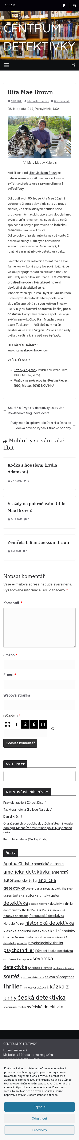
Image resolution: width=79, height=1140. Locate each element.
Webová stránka (16, 695)
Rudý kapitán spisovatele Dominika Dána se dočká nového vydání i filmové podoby (43, 425)
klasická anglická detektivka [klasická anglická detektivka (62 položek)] (26, 931)
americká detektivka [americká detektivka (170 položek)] (27, 872)
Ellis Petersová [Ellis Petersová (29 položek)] (56, 910)
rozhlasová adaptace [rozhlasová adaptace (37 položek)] (17, 959)
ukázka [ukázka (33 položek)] (41, 987)
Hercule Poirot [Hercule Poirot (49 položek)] (13, 924)
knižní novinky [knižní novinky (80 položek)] (62, 930)
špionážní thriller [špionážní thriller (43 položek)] (14, 1007)
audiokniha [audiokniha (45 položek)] (58, 888)
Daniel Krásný (12, 816)
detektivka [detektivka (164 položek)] (15, 903)
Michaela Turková (38, 101)
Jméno (10, 655)
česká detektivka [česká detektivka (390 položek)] (41, 997)
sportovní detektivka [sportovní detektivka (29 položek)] (32, 977)
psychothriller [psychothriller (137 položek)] (18, 950)
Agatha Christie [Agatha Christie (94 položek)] (18, 863)
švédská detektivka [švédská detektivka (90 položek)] (45, 1006)
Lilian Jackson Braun (43, 172)
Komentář (12, 603)
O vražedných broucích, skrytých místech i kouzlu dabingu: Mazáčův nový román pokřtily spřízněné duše (38, 828)
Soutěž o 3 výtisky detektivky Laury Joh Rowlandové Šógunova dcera (33, 410)
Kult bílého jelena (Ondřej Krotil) (25, 839)
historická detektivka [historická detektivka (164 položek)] (49, 923)
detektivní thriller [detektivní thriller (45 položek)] (62, 903)
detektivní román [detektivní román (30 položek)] (39, 903)
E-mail (9, 675)
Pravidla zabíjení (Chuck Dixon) (25, 802)
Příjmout (39, 1107)
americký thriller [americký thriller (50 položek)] (25, 881)
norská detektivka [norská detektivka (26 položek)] (45, 937)
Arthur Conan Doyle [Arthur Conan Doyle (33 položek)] (38, 888)
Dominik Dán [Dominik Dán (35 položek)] (39, 910)
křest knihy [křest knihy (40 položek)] (26, 937)
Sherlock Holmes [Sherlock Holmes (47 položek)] (40, 968)
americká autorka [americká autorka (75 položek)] (49, 864)
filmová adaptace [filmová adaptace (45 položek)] (15, 916)
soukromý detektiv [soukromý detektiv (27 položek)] (63, 968)
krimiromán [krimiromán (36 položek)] (10, 937)
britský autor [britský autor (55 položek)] (49, 896)
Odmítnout (39, 1118)
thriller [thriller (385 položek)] (12, 986)
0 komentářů (60, 101)
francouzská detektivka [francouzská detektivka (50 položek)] (46, 916)
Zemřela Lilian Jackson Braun (38, 542)
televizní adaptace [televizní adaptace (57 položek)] (59, 977)
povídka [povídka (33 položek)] (22, 943)
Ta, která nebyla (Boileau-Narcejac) (27, 809)
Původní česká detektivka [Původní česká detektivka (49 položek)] (54, 951)
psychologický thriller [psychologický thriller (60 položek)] (45, 943)
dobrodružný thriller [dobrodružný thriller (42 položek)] (17, 910)
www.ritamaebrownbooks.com (28, 350)
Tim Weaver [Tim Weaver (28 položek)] (29, 987)
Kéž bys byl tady (25, 370)
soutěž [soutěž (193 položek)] (11, 976)
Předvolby (39, 1130)
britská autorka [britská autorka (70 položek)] (26, 895)
